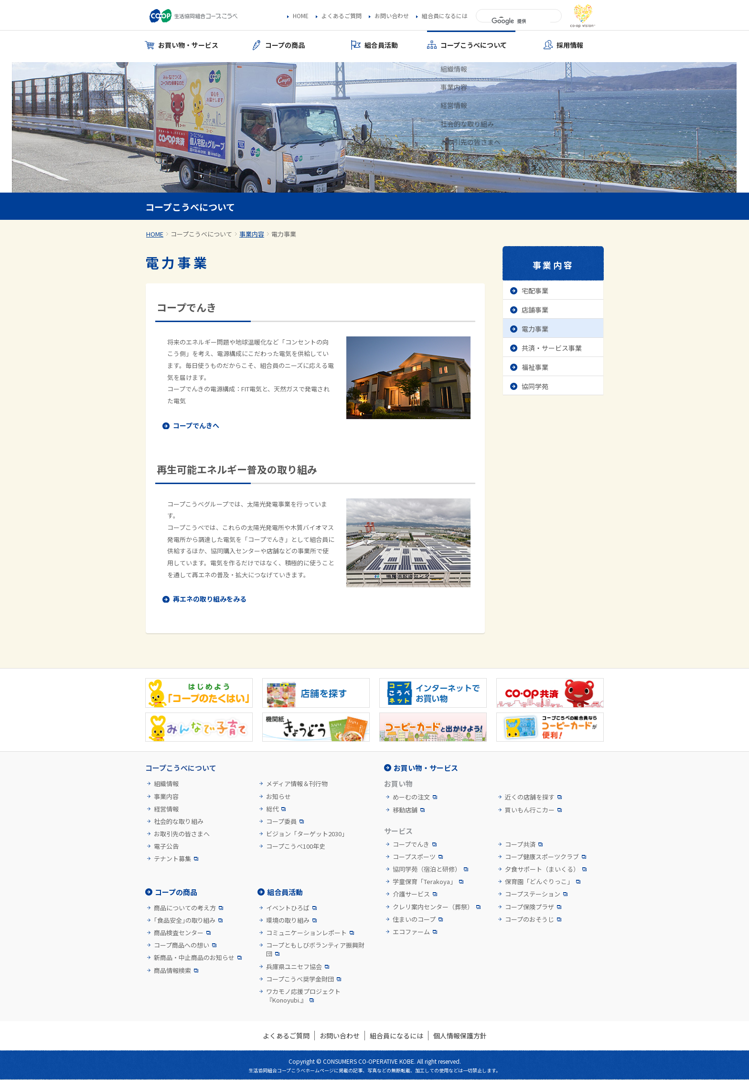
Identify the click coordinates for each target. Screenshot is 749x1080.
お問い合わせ (391, 16)
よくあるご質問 (341, 16)
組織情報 (166, 783)
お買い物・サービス (426, 768)
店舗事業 (535, 309)
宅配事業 (535, 290)
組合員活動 (285, 892)
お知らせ (278, 796)
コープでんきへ (196, 425)
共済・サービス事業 (552, 348)
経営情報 (166, 809)
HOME (301, 16)
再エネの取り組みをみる (209, 599)
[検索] (521, 21)
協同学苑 (535, 386)
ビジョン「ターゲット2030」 (307, 834)
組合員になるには (445, 16)
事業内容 (251, 233)
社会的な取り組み (178, 821)
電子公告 (166, 846)
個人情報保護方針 (460, 1035)
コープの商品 (176, 892)
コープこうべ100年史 (295, 846)
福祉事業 (535, 367)
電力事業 (535, 329)
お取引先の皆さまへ (182, 834)
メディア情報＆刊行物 (297, 783)
